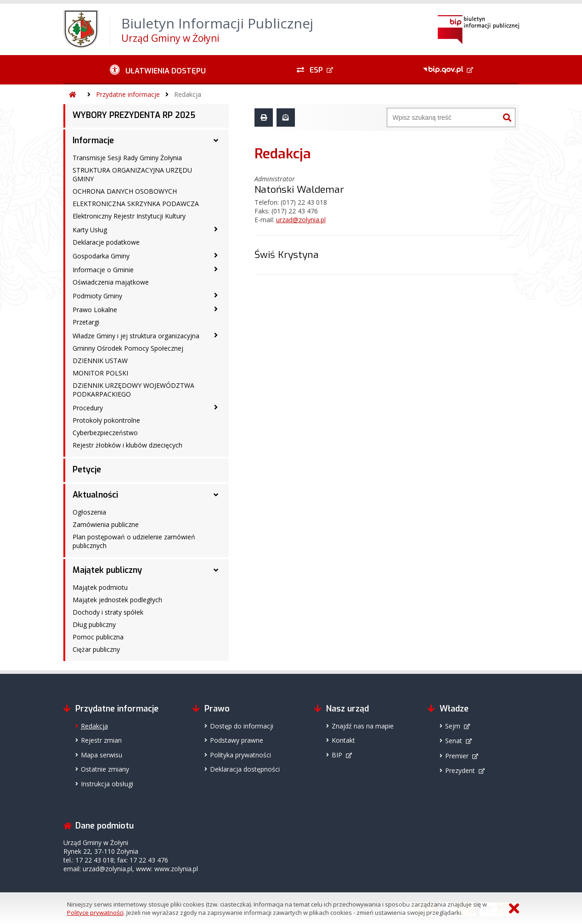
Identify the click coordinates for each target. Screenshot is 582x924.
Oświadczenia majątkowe (111, 282)
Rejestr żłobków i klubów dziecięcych (127, 445)
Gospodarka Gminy (101, 256)
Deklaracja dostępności (245, 769)
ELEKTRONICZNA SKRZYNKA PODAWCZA (136, 203)
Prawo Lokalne (95, 309)
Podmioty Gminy (97, 295)
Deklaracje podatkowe (106, 242)
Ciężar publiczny (96, 649)
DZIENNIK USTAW (100, 360)
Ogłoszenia (89, 512)
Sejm (452, 726)
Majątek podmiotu (100, 587)
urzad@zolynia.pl (301, 219)
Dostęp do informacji (241, 726)
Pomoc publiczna (98, 637)
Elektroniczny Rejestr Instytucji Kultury (129, 216)
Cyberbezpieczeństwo (105, 432)
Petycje (87, 469)
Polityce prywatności (95, 912)
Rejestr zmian (101, 740)
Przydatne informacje (128, 94)
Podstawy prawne (236, 740)
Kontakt (343, 740)
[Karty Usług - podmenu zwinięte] (216, 229)
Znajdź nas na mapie (363, 726)
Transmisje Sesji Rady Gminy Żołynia (127, 157)
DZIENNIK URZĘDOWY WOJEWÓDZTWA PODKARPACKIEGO (133, 389)
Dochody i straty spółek (108, 612)
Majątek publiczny (107, 570)
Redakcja (187, 94)
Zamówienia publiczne (106, 524)
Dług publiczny (94, 624)
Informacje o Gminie (103, 269)
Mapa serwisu (101, 754)
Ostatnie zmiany (105, 769)
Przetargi (86, 322)
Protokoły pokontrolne (106, 420)
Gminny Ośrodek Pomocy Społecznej (128, 348)
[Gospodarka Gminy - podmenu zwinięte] (216, 255)
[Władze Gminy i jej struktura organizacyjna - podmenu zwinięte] (216, 335)
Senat (453, 740)
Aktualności (95, 494)
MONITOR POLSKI (100, 373)
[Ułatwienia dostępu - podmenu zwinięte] (158, 69)
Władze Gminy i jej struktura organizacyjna (136, 335)
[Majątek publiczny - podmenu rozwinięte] (216, 570)
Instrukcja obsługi (107, 783)
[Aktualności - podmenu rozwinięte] (216, 494)
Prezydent (460, 770)
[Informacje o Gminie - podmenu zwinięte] (216, 269)
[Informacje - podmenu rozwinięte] (216, 140)
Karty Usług (90, 229)
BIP (337, 754)
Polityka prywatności (240, 754)
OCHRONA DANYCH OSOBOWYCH (125, 191)
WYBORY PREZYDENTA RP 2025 (134, 115)
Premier (457, 755)
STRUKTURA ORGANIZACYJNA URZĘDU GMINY (132, 174)
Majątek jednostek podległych (117, 599)
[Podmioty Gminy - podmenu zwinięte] (216, 295)
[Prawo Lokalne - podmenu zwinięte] (216, 309)
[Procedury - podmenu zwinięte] (216, 407)
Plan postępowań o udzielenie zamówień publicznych (134, 541)
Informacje (93, 140)
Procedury (88, 407)
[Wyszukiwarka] (443, 117)
